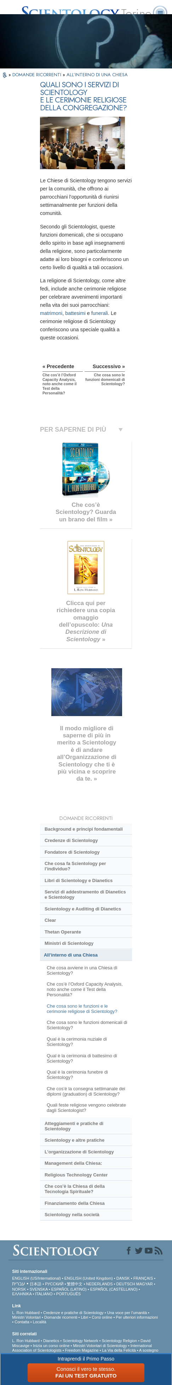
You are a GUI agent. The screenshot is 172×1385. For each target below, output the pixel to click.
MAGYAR (144, 1284)
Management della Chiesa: (73, 1163)
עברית (18, 1283)
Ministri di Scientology (69, 943)
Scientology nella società (72, 1214)
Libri (84, 1317)
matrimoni (51, 313)
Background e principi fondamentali (84, 829)
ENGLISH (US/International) (36, 1278)
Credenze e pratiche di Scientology (73, 1313)
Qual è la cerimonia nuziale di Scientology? (77, 1041)
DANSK (123, 1278)
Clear (50, 920)
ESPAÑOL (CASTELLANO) (114, 1289)
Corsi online (102, 1317)
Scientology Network (80, 1341)
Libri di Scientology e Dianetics (79, 880)
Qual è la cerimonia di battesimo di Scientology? (82, 1058)
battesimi (75, 313)
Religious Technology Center (76, 1175)
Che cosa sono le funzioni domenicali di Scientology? (87, 1025)
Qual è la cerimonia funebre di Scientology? (77, 1074)
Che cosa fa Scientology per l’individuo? (75, 866)
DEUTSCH (125, 1284)
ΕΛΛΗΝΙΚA (21, 1294)
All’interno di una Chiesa (71, 955)
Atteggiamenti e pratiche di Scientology (74, 1126)
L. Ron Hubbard (26, 1313)
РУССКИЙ (54, 1284)
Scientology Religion (119, 1341)
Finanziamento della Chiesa (75, 1203)
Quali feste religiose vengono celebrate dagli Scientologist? (86, 1107)
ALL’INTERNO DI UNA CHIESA (97, 74)
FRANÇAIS (143, 1278)
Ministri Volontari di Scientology (100, 1346)
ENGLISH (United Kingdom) (88, 1278)
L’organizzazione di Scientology (79, 1151)
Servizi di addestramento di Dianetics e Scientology (85, 894)
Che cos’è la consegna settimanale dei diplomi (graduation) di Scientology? (86, 1091)
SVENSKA (38, 1289)
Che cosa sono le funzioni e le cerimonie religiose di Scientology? (82, 1008)
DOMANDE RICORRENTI (37, 74)
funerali (99, 313)
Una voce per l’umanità (127, 1313)
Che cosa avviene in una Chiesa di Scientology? (82, 970)
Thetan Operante (63, 932)
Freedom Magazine (82, 1350)
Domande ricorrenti (61, 1317)
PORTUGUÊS (68, 1294)
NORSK (19, 1289)
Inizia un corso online (51, 1346)
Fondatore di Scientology (72, 852)
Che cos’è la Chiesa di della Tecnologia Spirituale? (75, 1189)
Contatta (22, 1322)
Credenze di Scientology (71, 840)
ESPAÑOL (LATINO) (69, 1289)
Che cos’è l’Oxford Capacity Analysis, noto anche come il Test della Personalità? (85, 989)
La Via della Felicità (119, 1350)
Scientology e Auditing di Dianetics (83, 909)
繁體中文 (74, 1284)
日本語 (35, 1284)
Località (39, 1322)
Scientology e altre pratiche (74, 1140)
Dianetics (51, 1341)
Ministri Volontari (26, 1317)
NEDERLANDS (99, 1284)
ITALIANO (43, 1294)
